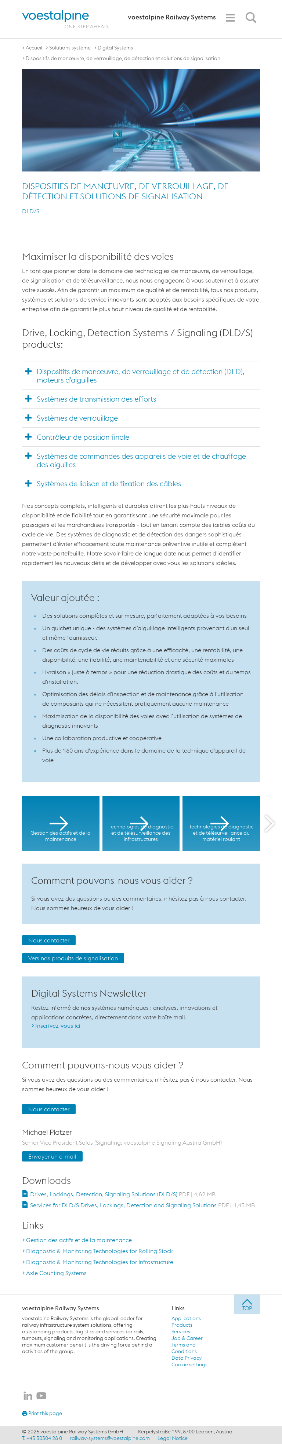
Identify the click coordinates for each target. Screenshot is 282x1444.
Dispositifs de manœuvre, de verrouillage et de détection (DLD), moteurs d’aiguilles (141, 375)
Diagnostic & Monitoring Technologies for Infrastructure (99, 1262)
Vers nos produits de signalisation (73, 958)
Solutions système (70, 47)
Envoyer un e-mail (52, 1156)
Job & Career (187, 1338)
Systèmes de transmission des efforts (96, 398)
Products (181, 1325)
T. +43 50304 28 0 (42, 1438)
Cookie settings (189, 1364)
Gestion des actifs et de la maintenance (79, 1240)
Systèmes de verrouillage (77, 417)
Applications (186, 1318)
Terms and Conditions (184, 1348)
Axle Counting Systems (56, 1273)
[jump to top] (247, 1304)
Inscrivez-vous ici (57, 1025)
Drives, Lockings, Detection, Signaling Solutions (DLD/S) (123, 1194)
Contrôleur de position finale (83, 437)
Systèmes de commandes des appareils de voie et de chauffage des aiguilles (141, 460)
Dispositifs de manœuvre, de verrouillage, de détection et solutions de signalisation (123, 58)
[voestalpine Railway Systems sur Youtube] (41, 1396)
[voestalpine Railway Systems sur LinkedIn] (28, 1396)
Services (180, 1331)
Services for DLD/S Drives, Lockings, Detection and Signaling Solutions (142, 1205)
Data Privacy (186, 1358)
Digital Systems (115, 47)
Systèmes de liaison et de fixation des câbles (109, 483)
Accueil (34, 47)
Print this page (42, 1413)
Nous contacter (48, 940)
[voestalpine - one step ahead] (65, 19)
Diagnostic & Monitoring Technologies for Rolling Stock (99, 1251)
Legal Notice (173, 1438)
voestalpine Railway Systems (60, 1308)
